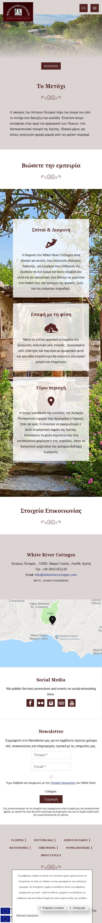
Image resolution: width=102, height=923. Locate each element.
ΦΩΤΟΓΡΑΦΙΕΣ (18, 847)
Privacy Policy (51, 855)
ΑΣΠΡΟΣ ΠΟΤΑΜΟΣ (76, 840)
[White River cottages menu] (94, 8)
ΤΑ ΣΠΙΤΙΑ (17, 840)
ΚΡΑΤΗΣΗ (51, 66)
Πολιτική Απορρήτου (27, 915)
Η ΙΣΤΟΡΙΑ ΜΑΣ (43, 840)
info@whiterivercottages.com (56, 575)
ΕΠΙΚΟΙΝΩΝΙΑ (47, 847)
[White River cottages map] (51, 633)
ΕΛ (83, 8)
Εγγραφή (51, 799)
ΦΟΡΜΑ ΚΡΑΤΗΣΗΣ (78, 847)
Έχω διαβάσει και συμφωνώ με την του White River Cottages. (51, 786)
